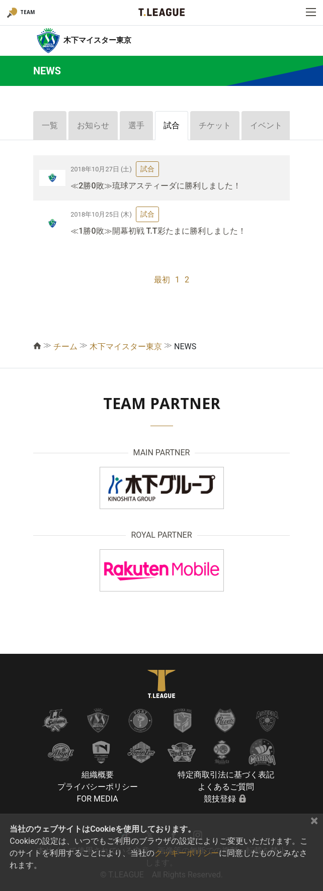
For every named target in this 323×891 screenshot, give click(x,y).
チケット (215, 125)
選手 (136, 125)
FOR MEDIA (97, 799)
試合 (172, 125)
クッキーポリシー (186, 853)
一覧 (50, 125)
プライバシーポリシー (97, 786)
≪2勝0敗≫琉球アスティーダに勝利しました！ (155, 185)
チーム (65, 346)
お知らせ (93, 125)
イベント (266, 125)
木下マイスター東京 (126, 346)
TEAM (27, 12)
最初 (162, 279)
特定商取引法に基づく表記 (226, 774)
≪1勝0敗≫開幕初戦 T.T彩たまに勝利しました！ (158, 231)
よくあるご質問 (226, 786)
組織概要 (98, 774)
